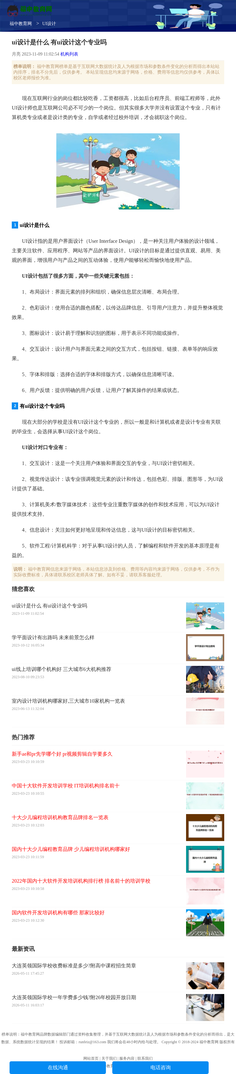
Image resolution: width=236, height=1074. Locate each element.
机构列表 (69, 54)
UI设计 (49, 23)
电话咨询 (160, 1067)
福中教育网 (21, 23)
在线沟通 (58, 1067)
